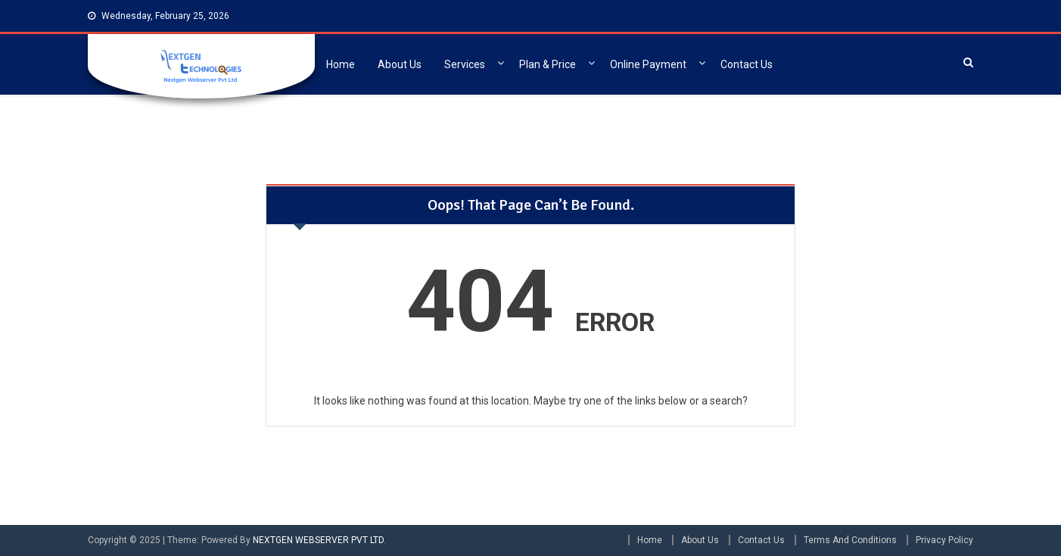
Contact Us (746, 64)
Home (340, 64)
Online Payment (648, 64)
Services (464, 64)
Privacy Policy (944, 540)
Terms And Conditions (850, 540)
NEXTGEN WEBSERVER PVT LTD (318, 540)
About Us (400, 64)
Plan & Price (547, 64)
